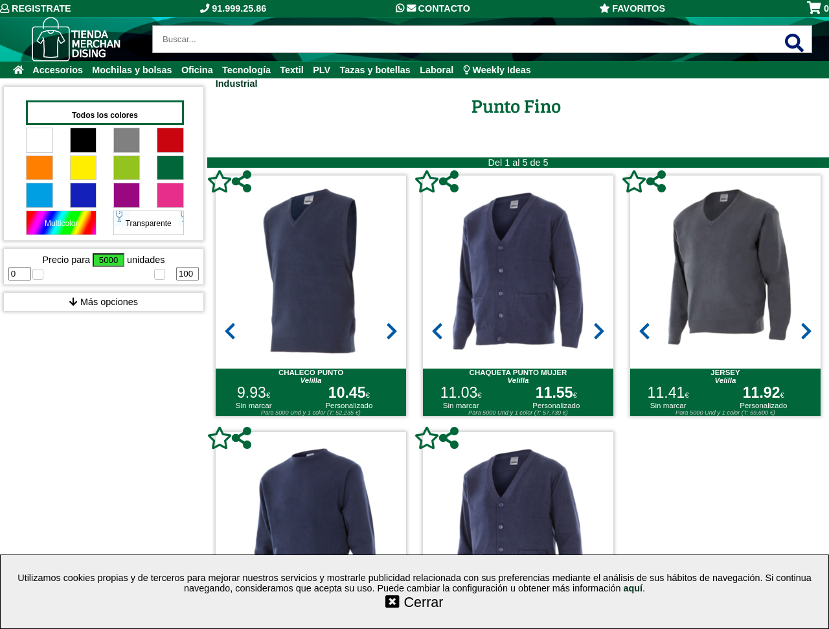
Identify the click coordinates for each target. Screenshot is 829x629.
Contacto (433, 8)
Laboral (436, 70)
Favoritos (632, 8)
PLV (321, 70)
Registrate (35, 8)
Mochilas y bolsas (132, 70)
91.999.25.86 (233, 8)
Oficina (197, 70)
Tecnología (246, 70)
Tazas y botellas (375, 70)
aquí (632, 588)
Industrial (237, 83)
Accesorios (57, 70)
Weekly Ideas (497, 70)
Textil (292, 70)
